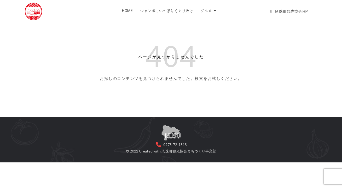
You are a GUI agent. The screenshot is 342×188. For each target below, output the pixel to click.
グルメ (206, 11)
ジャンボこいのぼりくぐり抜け (166, 11)
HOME (127, 11)
